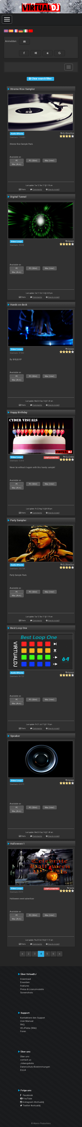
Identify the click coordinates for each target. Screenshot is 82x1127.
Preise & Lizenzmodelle (32, 989)
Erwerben (25, 982)
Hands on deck (18, 304)
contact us (25, 1059)
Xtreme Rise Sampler (22, 89)
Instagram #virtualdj (32, 1102)
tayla (72, 888)
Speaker (15, 736)
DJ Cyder (70, 456)
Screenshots (26, 992)
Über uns (24, 1056)
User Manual (26, 1021)
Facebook (26, 1095)
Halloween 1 (17, 843)
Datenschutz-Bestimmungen (35, 1066)
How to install (54, 189)
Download (25, 979)
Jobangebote (27, 1063)
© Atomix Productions (41, 1123)
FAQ (22, 1024)
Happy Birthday (18, 412)
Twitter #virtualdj (30, 1105)
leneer (71, 241)
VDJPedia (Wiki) (28, 1028)
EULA (23, 1070)
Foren (23, 1031)
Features (24, 985)
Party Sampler (18, 520)
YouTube (26, 1098)
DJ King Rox (68, 133)
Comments (37, 189)
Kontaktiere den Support (32, 1017)
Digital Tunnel (18, 196)
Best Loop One (18, 628)
